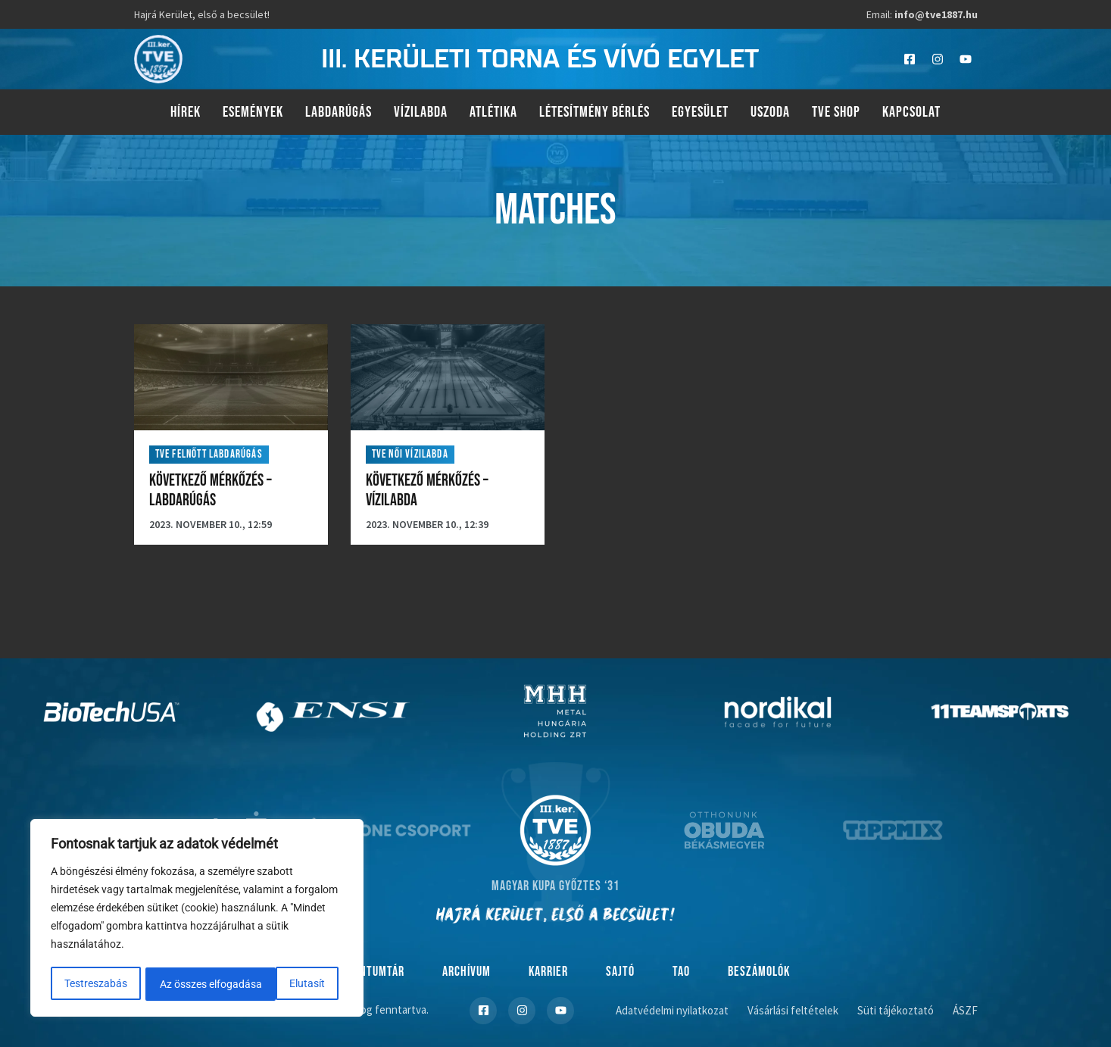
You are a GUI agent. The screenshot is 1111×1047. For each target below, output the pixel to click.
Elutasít (177, 984)
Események (253, 112)
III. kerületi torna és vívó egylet (540, 59)
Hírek (185, 112)
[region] (197, 919)
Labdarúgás (338, 112)
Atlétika (493, 112)
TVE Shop (836, 112)
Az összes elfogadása (279, 984)
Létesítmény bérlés (594, 112)
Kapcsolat (911, 112)
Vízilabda (421, 112)
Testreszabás (95, 984)
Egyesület (700, 112)
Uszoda (770, 112)
